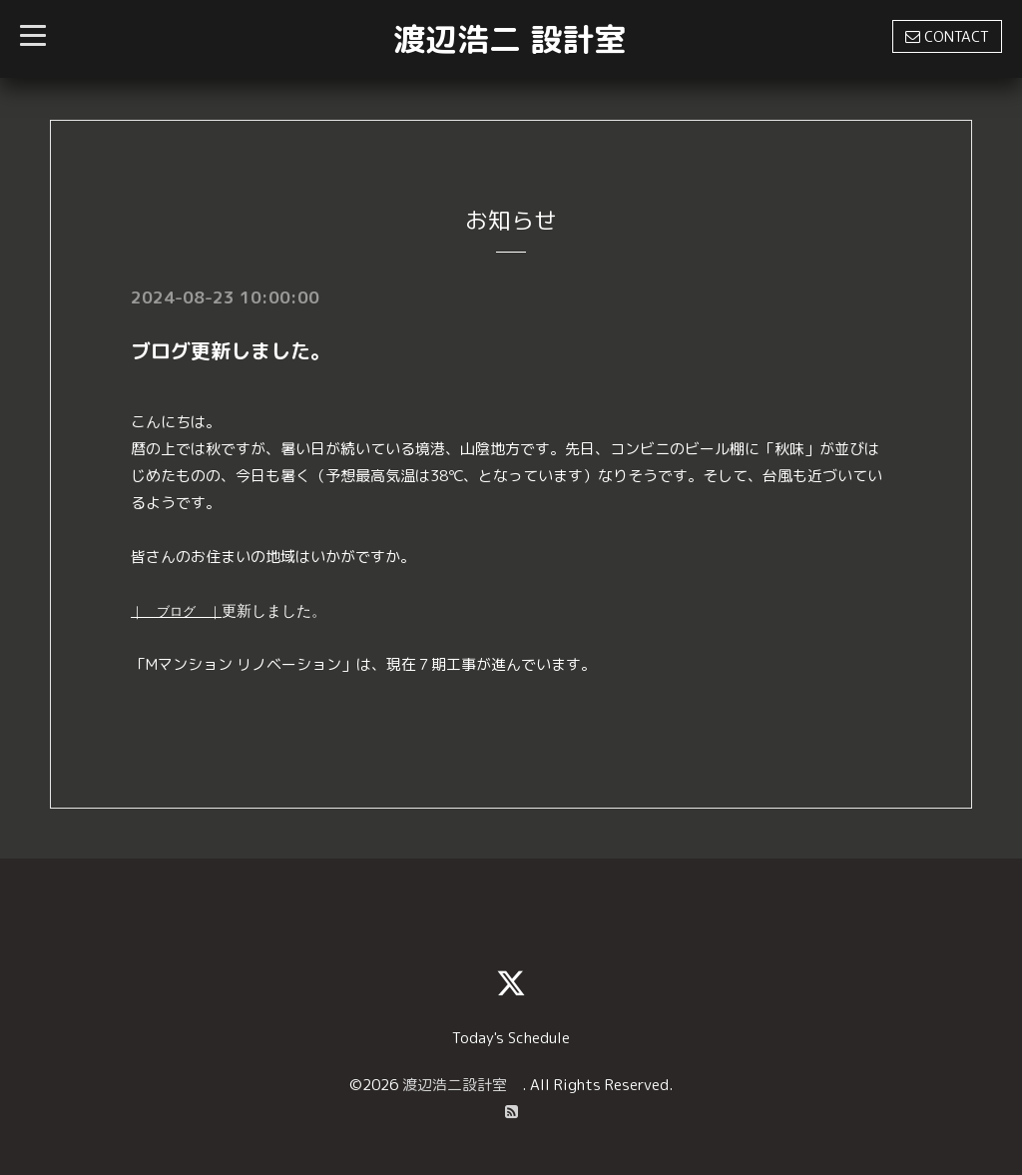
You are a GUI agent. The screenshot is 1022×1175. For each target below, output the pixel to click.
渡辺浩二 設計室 (509, 39)
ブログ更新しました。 (230, 350)
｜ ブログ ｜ (176, 611)
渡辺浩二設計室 (462, 1084)
